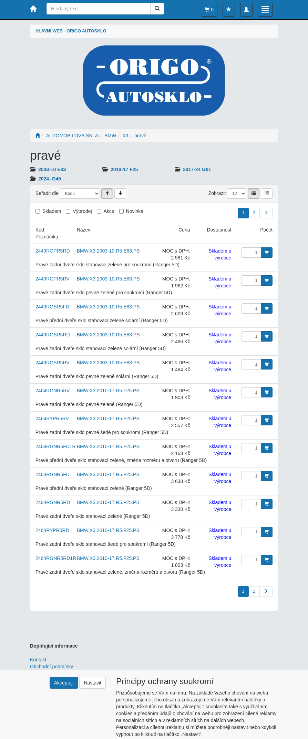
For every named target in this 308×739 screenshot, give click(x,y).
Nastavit (92, 683)
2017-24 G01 (197, 169)
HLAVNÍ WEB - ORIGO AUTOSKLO (70, 31)
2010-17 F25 (124, 169)
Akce (109, 211)
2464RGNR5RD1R (55, 558)
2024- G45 (49, 178)
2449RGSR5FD (52, 306)
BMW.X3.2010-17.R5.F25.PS (108, 390)
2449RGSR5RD (52, 334)
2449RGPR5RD (52, 251)
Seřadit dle (47, 193)
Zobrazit (217, 193)
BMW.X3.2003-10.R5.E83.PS (108, 251)
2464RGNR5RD (52, 502)
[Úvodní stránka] (37, 135)
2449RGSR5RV (52, 362)
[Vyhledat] (157, 8)
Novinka (135, 211)
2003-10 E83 (52, 169)
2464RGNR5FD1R (55, 446)
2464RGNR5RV (52, 390)
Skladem (51, 211)
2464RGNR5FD (52, 474)
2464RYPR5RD (52, 530)
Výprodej (82, 211)
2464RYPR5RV (52, 418)
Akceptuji (64, 683)
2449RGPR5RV (52, 279)
